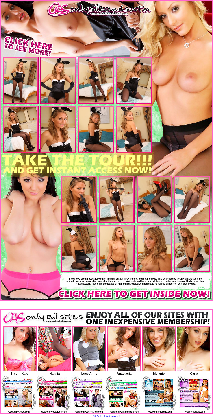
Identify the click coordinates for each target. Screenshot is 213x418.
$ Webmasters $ (112, 416)
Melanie (159, 373)
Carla (194, 373)
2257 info (97, 416)
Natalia (55, 373)
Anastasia (124, 373)
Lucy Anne (89, 373)
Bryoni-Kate (19, 373)
